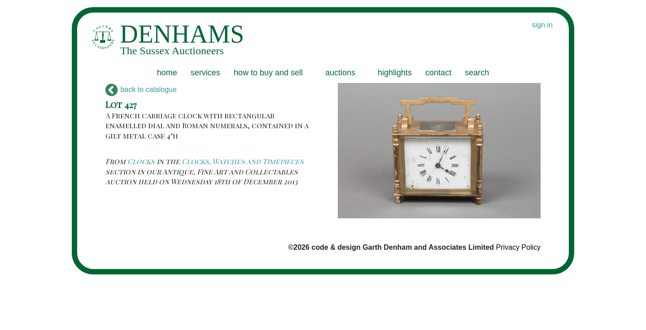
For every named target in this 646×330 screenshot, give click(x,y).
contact (438, 72)
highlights (395, 72)
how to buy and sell (268, 72)
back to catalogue (141, 89)
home (167, 72)
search (477, 72)
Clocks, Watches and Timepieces (243, 161)
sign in (542, 25)
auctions (340, 72)
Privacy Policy (518, 247)
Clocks (141, 161)
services (205, 72)
